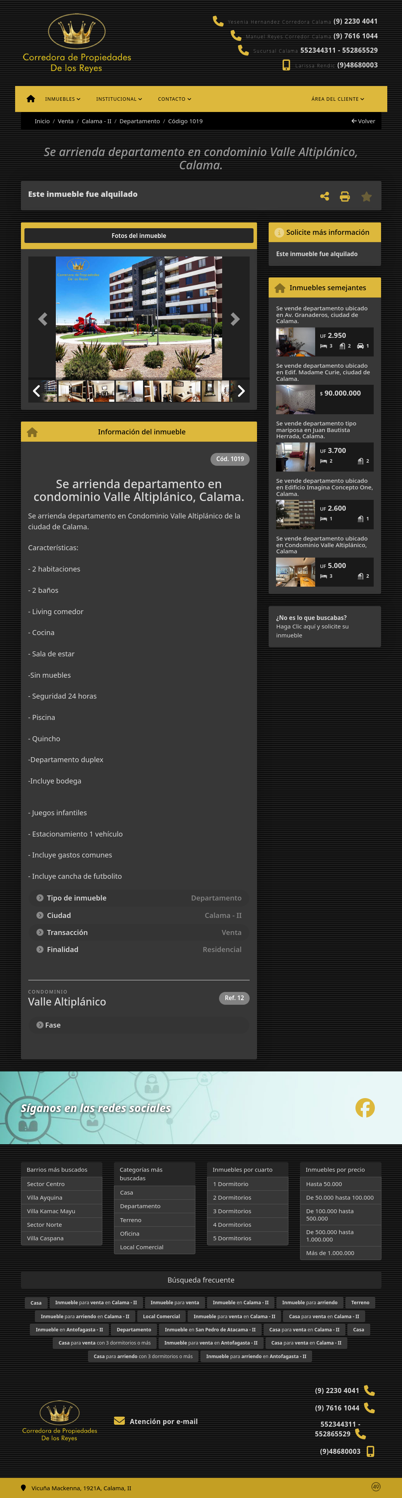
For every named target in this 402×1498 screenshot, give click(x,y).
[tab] (57, 235)
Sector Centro (46, 1184)
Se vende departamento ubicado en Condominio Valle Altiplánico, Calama (321, 544)
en (241, 1302)
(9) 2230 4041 (355, 21)
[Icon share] (365, 1108)
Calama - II (96, 121)
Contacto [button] (172, 99)
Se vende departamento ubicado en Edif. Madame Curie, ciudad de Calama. (323, 372)
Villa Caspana (45, 1238)
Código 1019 (185, 121)
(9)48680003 (357, 64)
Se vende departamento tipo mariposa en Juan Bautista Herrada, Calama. (316, 429)
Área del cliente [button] (335, 99)
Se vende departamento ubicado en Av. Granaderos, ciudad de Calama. (321, 314)
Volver (363, 121)
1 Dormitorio (230, 1184)
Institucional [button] (117, 99)
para (175, 1302)
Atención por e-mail (156, 1421)
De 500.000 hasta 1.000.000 (330, 1235)
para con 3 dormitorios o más (105, 1343)
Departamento (139, 121)
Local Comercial (142, 1247)
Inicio (38, 121)
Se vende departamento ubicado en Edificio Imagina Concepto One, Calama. (324, 487)
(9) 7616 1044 (355, 35)
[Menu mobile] (31, 99)
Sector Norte (44, 1224)
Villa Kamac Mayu (51, 1211)
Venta (66, 121)
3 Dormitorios (232, 1211)
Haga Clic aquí (295, 626)
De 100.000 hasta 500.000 (330, 1214)
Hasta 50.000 (324, 1184)
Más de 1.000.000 (330, 1253)
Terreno (130, 1220)
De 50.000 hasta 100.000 (340, 1197)
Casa (126, 1192)
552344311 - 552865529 (339, 50)
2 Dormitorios (232, 1197)
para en (96, 1302)
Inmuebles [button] (60, 99)
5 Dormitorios (232, 1238)
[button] (45, 319)
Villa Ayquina (44, 1197)
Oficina (130, 1233)
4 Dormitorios (232, 1224)
